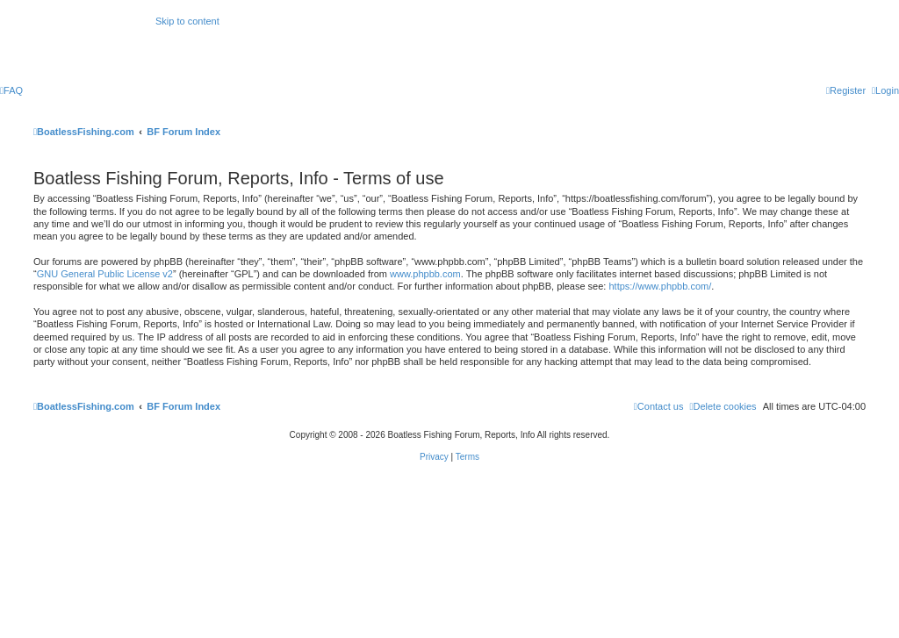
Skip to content (187, 21)
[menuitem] (11, 90)
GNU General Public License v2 (105, 274)
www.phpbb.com (425, 274)
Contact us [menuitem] (659, 406)
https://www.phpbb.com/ (659, 286)
